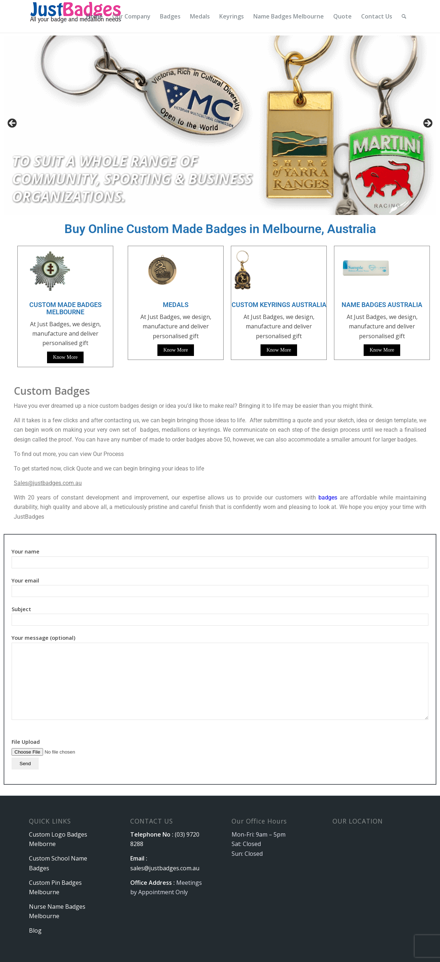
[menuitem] (94, 16)
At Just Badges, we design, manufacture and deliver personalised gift (175, 326)
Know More (65, 357)
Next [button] (427, 123)
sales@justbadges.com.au (164, 868)
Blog (35, 930)
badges (327, 497)
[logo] (76, 16)
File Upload (57, 752)
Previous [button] (12, 123)
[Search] (404, 16)
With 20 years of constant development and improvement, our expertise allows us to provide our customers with (166, 497)
